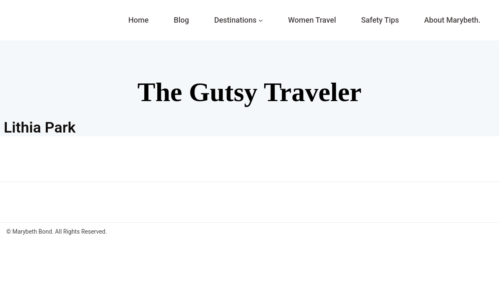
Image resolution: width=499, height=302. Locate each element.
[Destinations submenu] (260, 20)
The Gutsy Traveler (249, 92)
